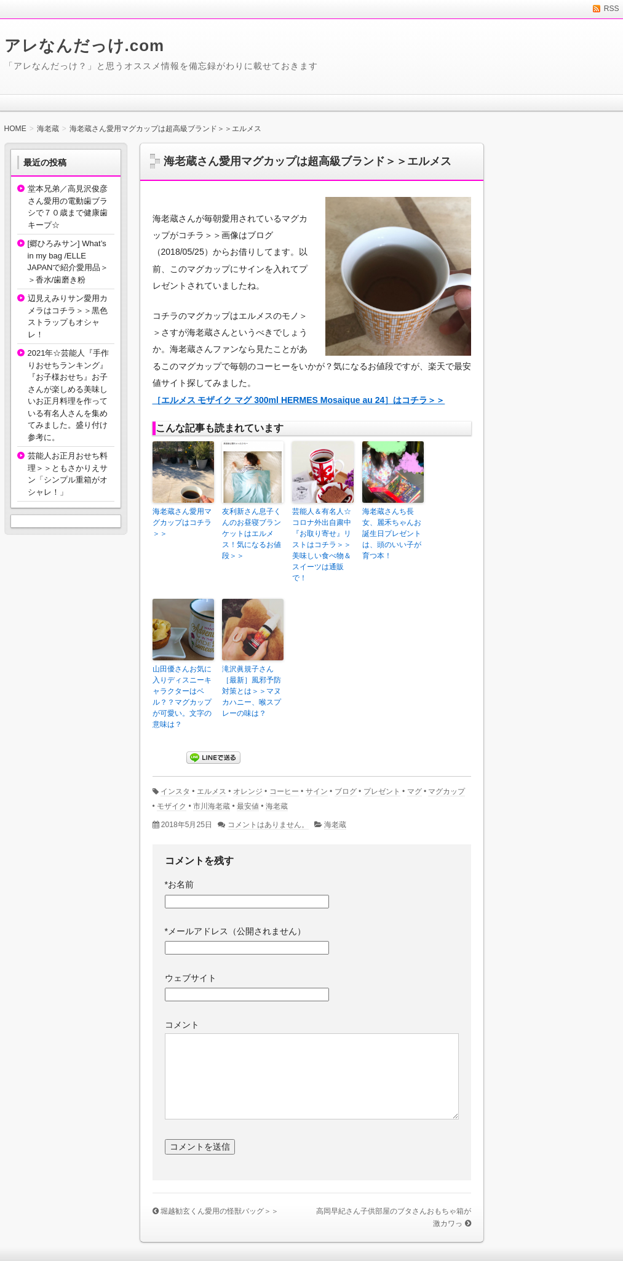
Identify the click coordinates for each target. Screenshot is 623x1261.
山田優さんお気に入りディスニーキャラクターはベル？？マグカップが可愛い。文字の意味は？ (182, 697)
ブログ (346, 791)
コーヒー (284, 791)
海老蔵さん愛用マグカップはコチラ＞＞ (182, 522)
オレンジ (248, 791)
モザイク (171, 806)
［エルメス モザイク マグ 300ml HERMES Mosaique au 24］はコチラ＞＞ (299, 400)
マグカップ (446, 791)
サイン (317, 791)
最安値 (248, 806)
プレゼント (381, 791)
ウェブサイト (190, 978)
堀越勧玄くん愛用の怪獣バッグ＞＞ (220, 1211)
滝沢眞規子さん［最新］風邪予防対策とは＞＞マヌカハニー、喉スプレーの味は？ (251, 691)
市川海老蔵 (211, 806)
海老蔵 (277, 806)
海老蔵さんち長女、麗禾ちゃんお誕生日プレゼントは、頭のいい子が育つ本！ (391, 533)
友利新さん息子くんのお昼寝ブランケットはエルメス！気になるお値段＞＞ (251, 533)
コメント (182, 1025)
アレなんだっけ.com (84, 45)
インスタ (175, 791)
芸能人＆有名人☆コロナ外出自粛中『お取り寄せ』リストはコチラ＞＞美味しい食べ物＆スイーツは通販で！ (321, 544)
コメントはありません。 (268, 824)
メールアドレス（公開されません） (235, 931)
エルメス (211, 791)
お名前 (179, 884)
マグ (414, 791)
